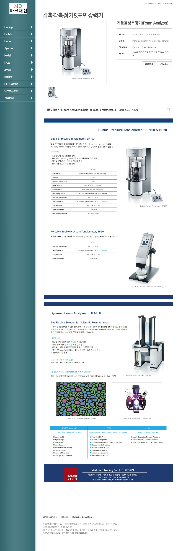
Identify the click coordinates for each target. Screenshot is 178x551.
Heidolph (9, 27)
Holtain (8, 55)
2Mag (7, 69)
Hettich (8, 34)
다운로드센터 (11, 90)
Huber (7, 41)
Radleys (8, 76)
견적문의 (9, 97)
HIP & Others (11, 83)
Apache (8, 48)
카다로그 (164, 64)
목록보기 (149, 64)
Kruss (7, 62)
